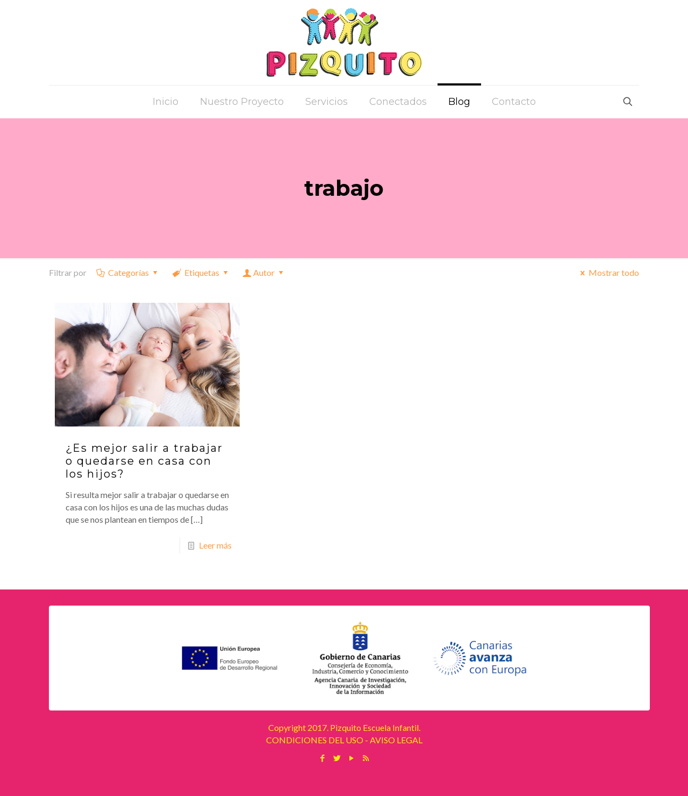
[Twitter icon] (336, 758)
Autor (264, 272)
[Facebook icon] (322, 758)
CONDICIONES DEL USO (314, 740)
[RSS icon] (365, 758)
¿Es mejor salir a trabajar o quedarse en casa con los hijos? (144, 461)
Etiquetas (201, 272)
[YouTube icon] (351, 758)
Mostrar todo (608, 272)
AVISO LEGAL (396, 740)
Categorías (128, 272)
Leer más (215, 545)
